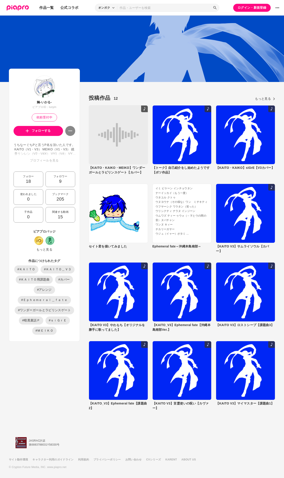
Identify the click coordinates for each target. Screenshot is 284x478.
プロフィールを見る (44, 160)
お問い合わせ (133, 459)
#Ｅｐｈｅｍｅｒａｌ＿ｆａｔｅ (44, 300)
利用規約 (83, 459)
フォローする (38, 130)
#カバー (64, 279)
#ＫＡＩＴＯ (26, 269)
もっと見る (44, 249)
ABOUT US (188, 459)
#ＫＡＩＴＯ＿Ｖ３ (57, 269)
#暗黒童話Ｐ (31, 320)
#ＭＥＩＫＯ (44, 330)
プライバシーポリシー (107, 459)
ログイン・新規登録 (252, 7)
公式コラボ (69, 8)
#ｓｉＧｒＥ (58, 320)
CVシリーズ (153, 459)
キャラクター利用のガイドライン (52, 459)
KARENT (171, 459)
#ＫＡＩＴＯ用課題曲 (34, 279)
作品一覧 (46, 8)
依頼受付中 (44, 117)
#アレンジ (44, 289)
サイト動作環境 (18, 459)
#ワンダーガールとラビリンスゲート (44, 310)
